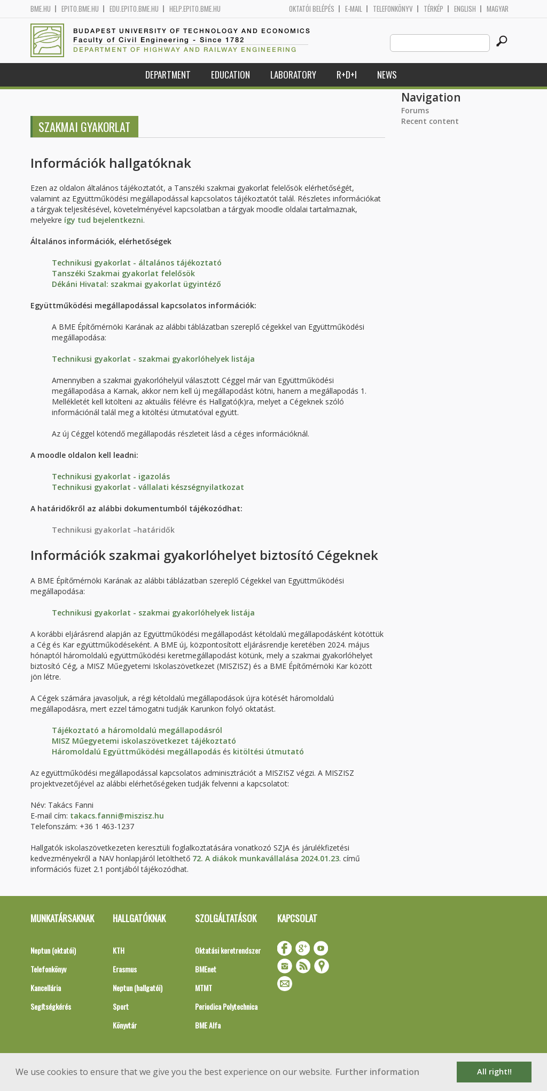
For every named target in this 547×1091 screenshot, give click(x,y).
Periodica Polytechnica (226, 1006)
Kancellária (45, 987)
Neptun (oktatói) (53, 950)
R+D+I (347, 74)
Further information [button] (377, 1072)
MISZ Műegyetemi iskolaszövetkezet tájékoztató (144, 741)
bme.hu (40, 8)
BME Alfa (208, 1025)
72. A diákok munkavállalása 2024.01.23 (265, 858)
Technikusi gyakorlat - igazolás (111, 476)
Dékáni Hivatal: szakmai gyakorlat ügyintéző (136, 284)
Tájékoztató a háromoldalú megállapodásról (137, 730)
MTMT (203, 987)
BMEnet (205, 969)
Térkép (433, 8)
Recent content (430, 121)
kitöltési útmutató (268, 751)
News (387, 74)
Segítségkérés (50, 1006)
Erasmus (125, 969)
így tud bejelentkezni (103, 220)
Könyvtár (125, 1025)
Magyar (498, 8)
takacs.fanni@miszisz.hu (117, 816)
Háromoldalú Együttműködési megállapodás (136, 751)
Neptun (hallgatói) (137, 987)
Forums (415, 110)
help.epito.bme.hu (195, 8)
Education (230, 74)
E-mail (353, 8)
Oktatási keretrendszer (228, 950)
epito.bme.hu (80, 8)
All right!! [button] (494, 1071)
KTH (118, 950)
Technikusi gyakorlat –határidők (113, 530)
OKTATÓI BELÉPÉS (311, 8)
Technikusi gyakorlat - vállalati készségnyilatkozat (148, 487)
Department (168, 74)
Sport (121, 1006)
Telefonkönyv (393, 8)
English (465, 8)
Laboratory (293, 74)
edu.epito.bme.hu (134, 8)
